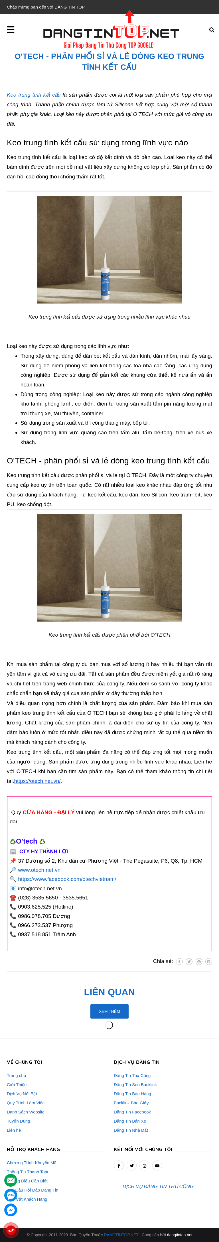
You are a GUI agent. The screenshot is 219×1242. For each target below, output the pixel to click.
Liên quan (109, 992)
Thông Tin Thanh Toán (28, 1171)
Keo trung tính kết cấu (34, 95)
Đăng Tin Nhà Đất (131, 1130)
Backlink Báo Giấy (131, 1102)
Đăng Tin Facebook (132, 1111)
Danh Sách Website (25, 1111)
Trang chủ (16, 1075)
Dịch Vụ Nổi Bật (22, 1093)
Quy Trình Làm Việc (25, 1102)
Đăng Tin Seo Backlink (135, 1084)
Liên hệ (14, 1130)
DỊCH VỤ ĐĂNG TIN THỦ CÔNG (158, 1186)
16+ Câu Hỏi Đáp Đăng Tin (32, 1190)
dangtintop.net (179, 1235)
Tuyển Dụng (18, 1121)
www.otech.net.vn (39, 870)
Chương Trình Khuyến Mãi (32, 1162)
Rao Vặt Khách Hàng (27, 1199)
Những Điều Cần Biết (27, 1180)
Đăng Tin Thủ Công (132, 1075)
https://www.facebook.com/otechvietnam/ (67, 879)
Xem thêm (109, 1011)
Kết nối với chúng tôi (143, 1149)
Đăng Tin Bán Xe (130, 1121)
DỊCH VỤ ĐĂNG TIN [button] (136, 1062)
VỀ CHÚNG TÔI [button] (24, 1062)
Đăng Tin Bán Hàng (132, 1093)
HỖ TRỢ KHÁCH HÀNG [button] (33, 1149)
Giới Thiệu (17, 1084)
